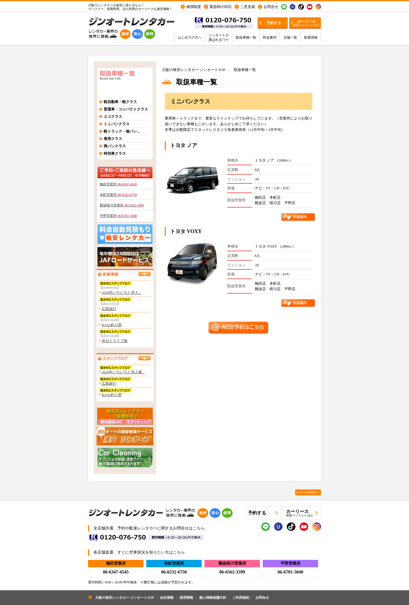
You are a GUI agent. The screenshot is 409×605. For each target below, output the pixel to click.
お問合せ (271, 7)
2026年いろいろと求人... (121, 293)
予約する (273, 23)
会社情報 (167, 598)
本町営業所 (118, 195)
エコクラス (113, 116)
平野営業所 (118, 216)
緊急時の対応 (221, 7)
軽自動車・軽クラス (120, 102)
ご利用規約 (240, 598)
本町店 (275, 198)
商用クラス (113, 139)
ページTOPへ (308, 492)
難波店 (260, 203)
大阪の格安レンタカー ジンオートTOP (193, 70)
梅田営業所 (118, 184)
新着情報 (311, 37)
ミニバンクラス (117, 124)
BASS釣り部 (112, 325)
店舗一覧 (290, 37)
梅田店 (260, 198)
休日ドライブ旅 (115, 341)
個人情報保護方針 (212, 598)
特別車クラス (115, 153)
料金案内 (270, 37)
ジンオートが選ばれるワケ (218, 37)
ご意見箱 (247, 7)
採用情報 (186, 598)
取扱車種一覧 (246, 37)
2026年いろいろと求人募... (123, 372)
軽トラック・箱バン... (122, 131)
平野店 (289, 203)
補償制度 (193, 7)
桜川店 (275, 203)
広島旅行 (109, 309)
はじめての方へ (190, 37)
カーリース (306, 23)
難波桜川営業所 (122, 205)
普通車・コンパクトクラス (126, 109)
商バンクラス (115, 146)
